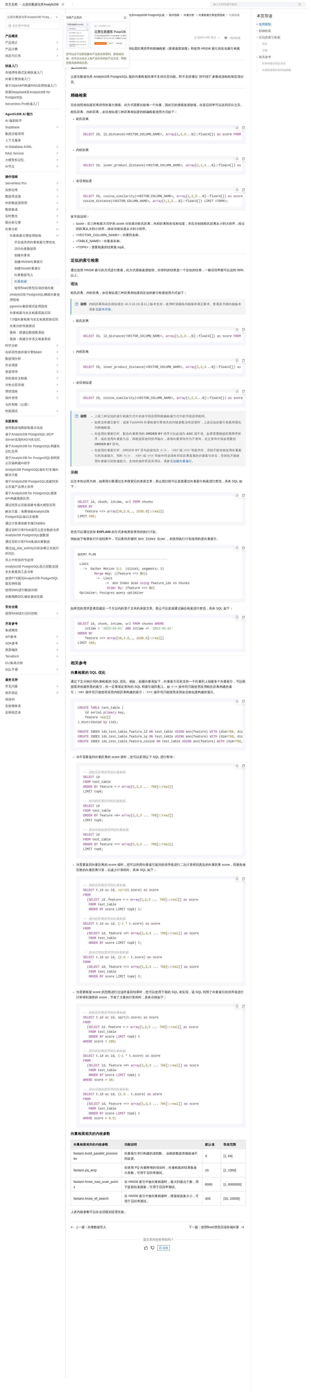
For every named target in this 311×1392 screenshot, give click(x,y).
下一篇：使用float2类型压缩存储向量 (216, 1261)
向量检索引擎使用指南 (212, 29)
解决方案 (70, 7)
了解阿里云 (143, 7)
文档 (252, 7)
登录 (298, 7)
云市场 (106, 7)
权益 (84, 7)
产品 (57, 7)
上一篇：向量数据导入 (88, 1261)
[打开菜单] (7, 7)
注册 (282, 7)
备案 (261, 7)
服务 (129, 7)
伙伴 (118, 7)
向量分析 (189, 29)
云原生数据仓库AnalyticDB (40, 18)
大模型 (44, 7)
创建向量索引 (182, 476)
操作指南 (174, 29)
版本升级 (104, 324)
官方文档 (11, 18)
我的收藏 (235, 51)
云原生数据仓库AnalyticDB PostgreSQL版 (140, 29)
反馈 (163, 1282)
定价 (94, 7)
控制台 (272, 7)
